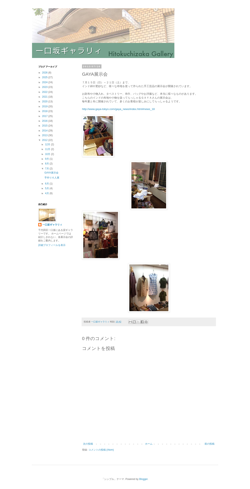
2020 (45, 101)
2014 (45, 130)
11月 (48, 149)
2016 (45, 120)
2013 (45, 135)
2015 (45, 125)
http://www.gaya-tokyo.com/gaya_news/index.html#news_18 (118, 109)
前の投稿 (209, 443)
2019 (45, 106)
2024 (45, 82)
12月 (48, 144)
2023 (45, 87)
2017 (45, 116)
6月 (47, 183)
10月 (48, 154)
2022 (45, 92)
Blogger (143, 479)
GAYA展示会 (51, 172)
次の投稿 (88, 443)
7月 (47, 168)
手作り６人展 (51, 177)
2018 (45, 111)
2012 (45, 140)
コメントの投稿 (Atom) (101, 449)
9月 (47, 158)
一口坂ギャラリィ (52, 224)
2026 (45, 72)
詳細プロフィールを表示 (51, 245)
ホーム (148, 443)
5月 (47, 188)
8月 (47, 163)
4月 (47, 193)
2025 (45, 77)
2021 (45, 96)
